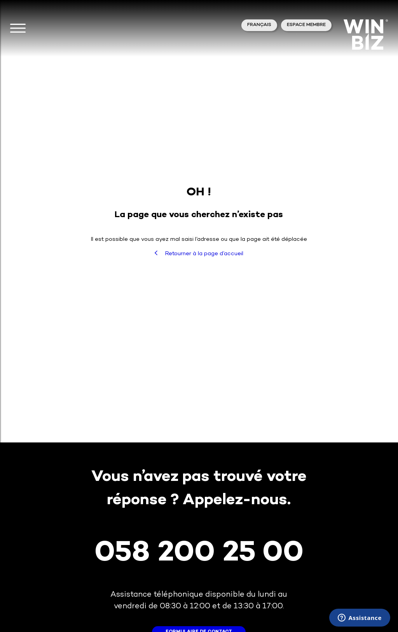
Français (259, 25)
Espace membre (306, 25)
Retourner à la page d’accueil (199, 254)
